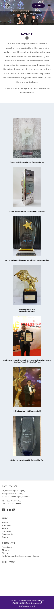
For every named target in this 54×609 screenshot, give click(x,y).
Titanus (5, 550)
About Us (6, 525)
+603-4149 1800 (13, 500)
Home (5, 522)
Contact (5, 537)
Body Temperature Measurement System (20, 556)
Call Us (38, 5)
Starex (5, 553)
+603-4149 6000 (14, 503)
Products (6, 528)
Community (7, 534)
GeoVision (7, 547)
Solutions (6, 531)
